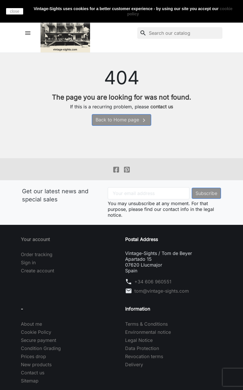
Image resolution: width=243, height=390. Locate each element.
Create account (37, 271)
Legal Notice (139, 340)
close (14, 11)
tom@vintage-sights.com (161, 291)
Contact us (32, 373)
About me (31, 324)
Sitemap (30, 381)
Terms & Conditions (146, 324)
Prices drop (33, 356)
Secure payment (38, 340)
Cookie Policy (36, 332)
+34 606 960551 (152, 282)
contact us (161, 107)
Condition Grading (41, 348)
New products (36, 364)
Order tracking (36, 254)
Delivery (134, 364)
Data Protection (142, 348)
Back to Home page (121, 120)
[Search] (179, 33)
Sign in (28, 262)
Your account (35, 239)
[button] (28, 33)
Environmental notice (148, 332)
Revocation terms (144, 356)
